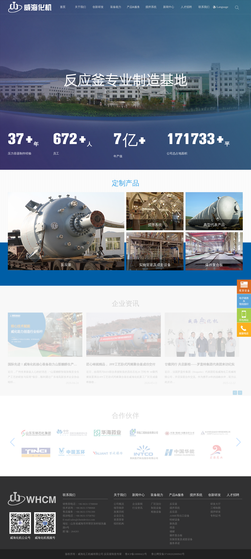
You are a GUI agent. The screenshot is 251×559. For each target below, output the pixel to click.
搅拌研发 (215, 511)
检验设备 (156, 511)
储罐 (172, 531)
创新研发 (98, 7)
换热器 (173, 523)
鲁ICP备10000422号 (136, 554)
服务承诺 (175, 543)
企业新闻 (137, 503)
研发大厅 (215, 503)
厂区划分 (156, 503)
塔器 (172, 527)
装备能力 (115, 7)
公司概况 (119, 503)
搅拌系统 (151, 7)
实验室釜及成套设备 (181, 539)
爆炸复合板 (176, 535)
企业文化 (119, 515)
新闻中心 (168, 7)
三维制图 (215, 507)
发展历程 (119, 511)
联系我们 (203, 7)
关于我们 (80, 7)
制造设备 (156, 507)
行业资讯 (137, 507)
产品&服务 (133, 7)
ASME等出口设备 (179, 515)
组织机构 (119, 523)
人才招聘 (186, 7)
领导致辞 (119, 507)
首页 (62, 7)
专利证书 (215, 515)
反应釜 (173, 503)
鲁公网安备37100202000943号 (168, 554)
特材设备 (175, 519)
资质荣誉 (119, 519)
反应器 (173, 511)
